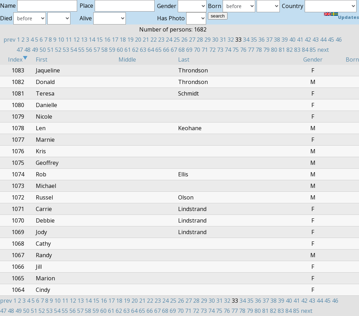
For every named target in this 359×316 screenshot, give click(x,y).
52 (58, 50)
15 (99, 39)
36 (261, 39)
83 (297, 50)
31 (223, 39)
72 (212, 50)
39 (285, 39)
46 (339, 39)
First (41, 59)
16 (107, 39)
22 (153, 39)
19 (130, 39)
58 (104, 50)
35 (254, 39)
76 (243, 50)
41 (300, 39)
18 (123, 39)
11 (69, 39)
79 (266, 50)
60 (120, 50)
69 (189, 50)
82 (289, 50)
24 (169, 39)
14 (92, 39)
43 (315, 39)
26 (184, 39)
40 (292, 39)
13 (84, 39)
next (323, 50)
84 (305, 50)
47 (19, 50)
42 (308, 39)
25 (177, 39)
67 (174, 50)
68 (181, 50)
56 (89, 50)
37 (269, 39)
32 (231, 39)
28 (200, 39)
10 (61, 39)
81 (282, 50)
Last (183, 59)
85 (313, 50)
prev (9, 39)
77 (251, 50)
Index (18, 59)
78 (259, 50)
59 (112, 50)
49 (35, 50)
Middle (127, 59)
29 (207, 39)
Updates (348, 17)
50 (43, 50)
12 (76, 39)
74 (228, 50)
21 (146, 39)
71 (205, 50)
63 (143, 50)
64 (151, 50)
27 (192, 39)
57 (97, 50)
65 (158, 50)
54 (73, 50)
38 (277, 39)
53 (66, 50)
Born (352, 59)
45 (331, 39)
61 (127, 50)
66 (166, 50)
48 (27, 50)
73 (220, 50)
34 (246, 39)
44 (323, 39)
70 (197, 50)
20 (138, 39)
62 (135, 50)
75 (235, 50)
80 (274, 50)
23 (161, 39)
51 (50, 50)
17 (115, 39)
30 (215, 39)
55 (81, 50)
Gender (313, 59)
